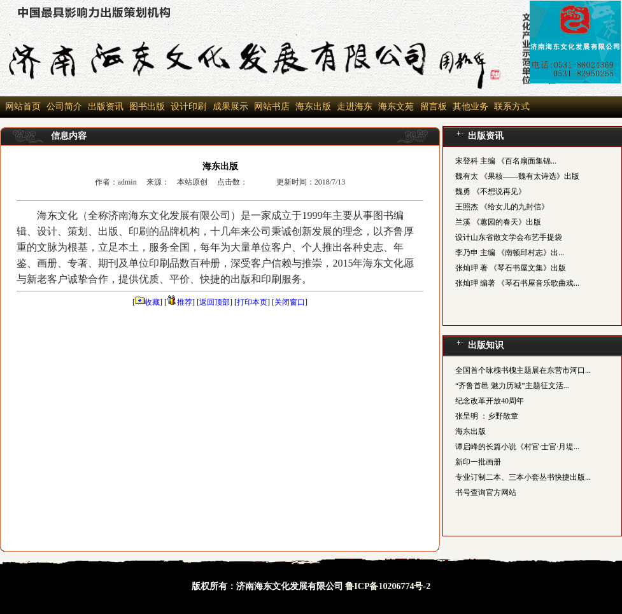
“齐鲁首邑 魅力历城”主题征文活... (512, 385)
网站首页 (23, 106)
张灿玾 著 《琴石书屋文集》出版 (510, 267)
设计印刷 (188, 106)
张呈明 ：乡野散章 (486, 416)
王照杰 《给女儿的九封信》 (502, 206)
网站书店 (272, 106)
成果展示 (229, 106)
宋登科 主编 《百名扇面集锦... (505, 161)
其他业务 (470, 106)
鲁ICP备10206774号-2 (387, 586)
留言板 (432, 106)
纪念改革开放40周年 (489, 400)
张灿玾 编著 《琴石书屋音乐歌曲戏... (517, 283)
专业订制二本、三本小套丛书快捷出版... (523, 477)
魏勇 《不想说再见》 (490, 191)
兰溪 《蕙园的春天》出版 (498, 222)
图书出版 (147, 106)
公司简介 (64, 106)
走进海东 (354, 106)
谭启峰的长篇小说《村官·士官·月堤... (517, 446)
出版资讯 (106, 106)
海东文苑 (395, 106)
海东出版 (313, 106)
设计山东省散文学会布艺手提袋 (508, 237)
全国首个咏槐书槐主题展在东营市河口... (523, 370)
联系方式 (512, 106)
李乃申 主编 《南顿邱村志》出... (509, 252)
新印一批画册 (478, 461)
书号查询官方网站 (485, 492)
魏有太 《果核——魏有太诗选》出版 (517, 176)
